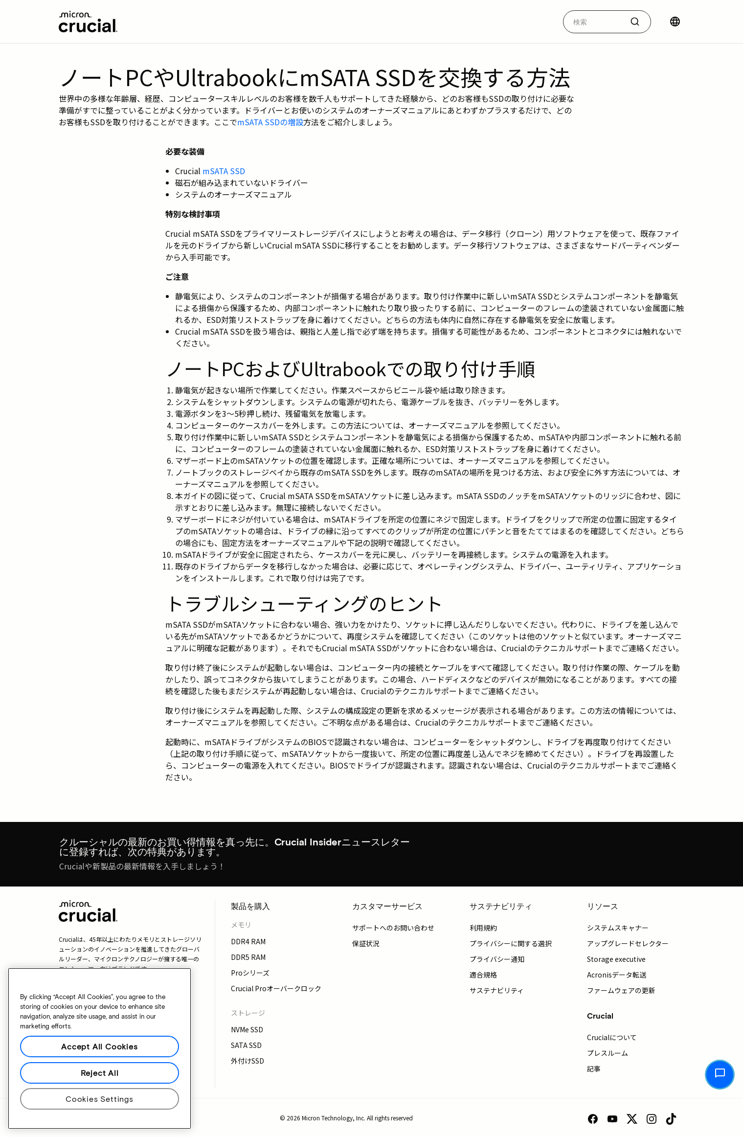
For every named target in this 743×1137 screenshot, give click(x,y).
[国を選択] (675, 21)
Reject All (100, 1072)
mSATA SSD (224, 171)
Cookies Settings (100, 1098)
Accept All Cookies (99, 1046)
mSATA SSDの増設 (270, 122)
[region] (99, 1048)
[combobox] (607, 21)
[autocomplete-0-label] (593, 22)
